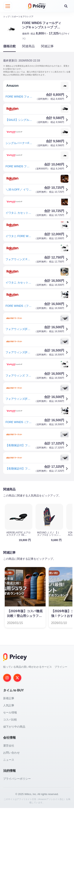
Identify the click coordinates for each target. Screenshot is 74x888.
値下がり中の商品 (14, 806)
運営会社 (8, 825)
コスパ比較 (10, 799)
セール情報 (10, 792)
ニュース (8, 839)
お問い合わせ (11, 832)
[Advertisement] (37, 524)
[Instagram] (7, 758)
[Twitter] (17, 758)
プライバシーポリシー (17, 858)
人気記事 (8, 785)
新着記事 (8, 778)
